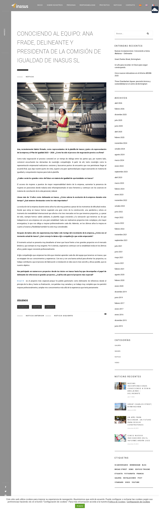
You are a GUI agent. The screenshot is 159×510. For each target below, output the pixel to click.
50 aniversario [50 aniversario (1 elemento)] (121, 465)
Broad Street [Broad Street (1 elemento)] (121, 469)
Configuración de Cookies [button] (138, 502)
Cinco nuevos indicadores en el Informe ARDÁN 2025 (133, 74)
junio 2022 (119, 212)
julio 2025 (118, 120)
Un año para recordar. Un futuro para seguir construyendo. (131, 66)
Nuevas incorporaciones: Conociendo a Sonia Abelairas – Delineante (132, 52)
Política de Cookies (117, 502)
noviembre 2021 (121, 235)
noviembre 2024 (121, 143)
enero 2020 (119, 286)
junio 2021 (119, 252)
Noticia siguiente (63, 316)
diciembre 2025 (121, 115)
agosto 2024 (119, 155)
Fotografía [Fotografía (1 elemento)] (129, 473)
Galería (118, 345)
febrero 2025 (119, 137)
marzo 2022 (119, 223)
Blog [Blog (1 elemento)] (144, 465)
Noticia (30, 77)
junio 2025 (119, 126)
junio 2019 (119, 297)
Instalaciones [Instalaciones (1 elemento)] (129, 478)
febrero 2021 (119, 269)
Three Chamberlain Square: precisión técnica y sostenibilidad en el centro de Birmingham (133, 82)
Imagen (117, 351)
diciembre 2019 (121, 292)
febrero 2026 (119, 109)
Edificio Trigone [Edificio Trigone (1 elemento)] (142, 469)
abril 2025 (118, 132)
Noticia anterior (35, 316)
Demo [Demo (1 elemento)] (131, 469)
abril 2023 (118, 177)
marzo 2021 (119, 263)
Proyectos (105, 5)
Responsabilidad (87, 5)
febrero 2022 (119, 229)
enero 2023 (119, 195)
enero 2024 (119, 166)
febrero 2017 (119, 303)
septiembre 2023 (121, 172)
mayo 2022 (119, 217)
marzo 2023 (119, 183)
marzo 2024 (119, 160)
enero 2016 (119, 315)
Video (117, 362)
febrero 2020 (119, 280)
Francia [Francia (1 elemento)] (140, 473)
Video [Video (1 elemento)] (127, 482)
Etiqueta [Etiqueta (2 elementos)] (119, 473)
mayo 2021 (119, 257)
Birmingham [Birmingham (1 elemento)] (135, 465)
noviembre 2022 (121, 200)
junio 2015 (119, 326)
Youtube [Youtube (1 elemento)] (135, 482)
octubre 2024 (120, 149)
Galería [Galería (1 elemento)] (118, 478)
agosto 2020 (119, 275)
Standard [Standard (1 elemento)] (119, 482)
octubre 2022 (120, 206)
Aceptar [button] (80, 506)
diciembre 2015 (121, 320)
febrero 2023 (119, 189)
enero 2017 (119, 309)
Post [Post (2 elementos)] (140, 478)
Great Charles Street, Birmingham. (128, 59)
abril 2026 (118, 103)
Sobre (55, 5)
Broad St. (21, 281)
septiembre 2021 (121, 240)
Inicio (40, 5)
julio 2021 (118, 246)
